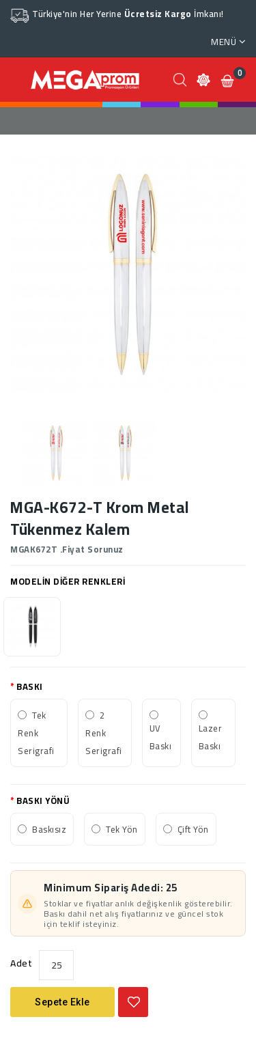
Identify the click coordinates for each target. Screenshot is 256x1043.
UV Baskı (161, 737)
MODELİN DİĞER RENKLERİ (67, 581)
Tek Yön (122, 829)
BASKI (29, 686)
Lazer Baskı (211, 737)
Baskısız (49, 829)
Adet (21, 963)
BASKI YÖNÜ (43, 800)
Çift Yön (193, 829)
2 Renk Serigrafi (103, 733)
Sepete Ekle (62, 1002)
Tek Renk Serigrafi (36, 733)
